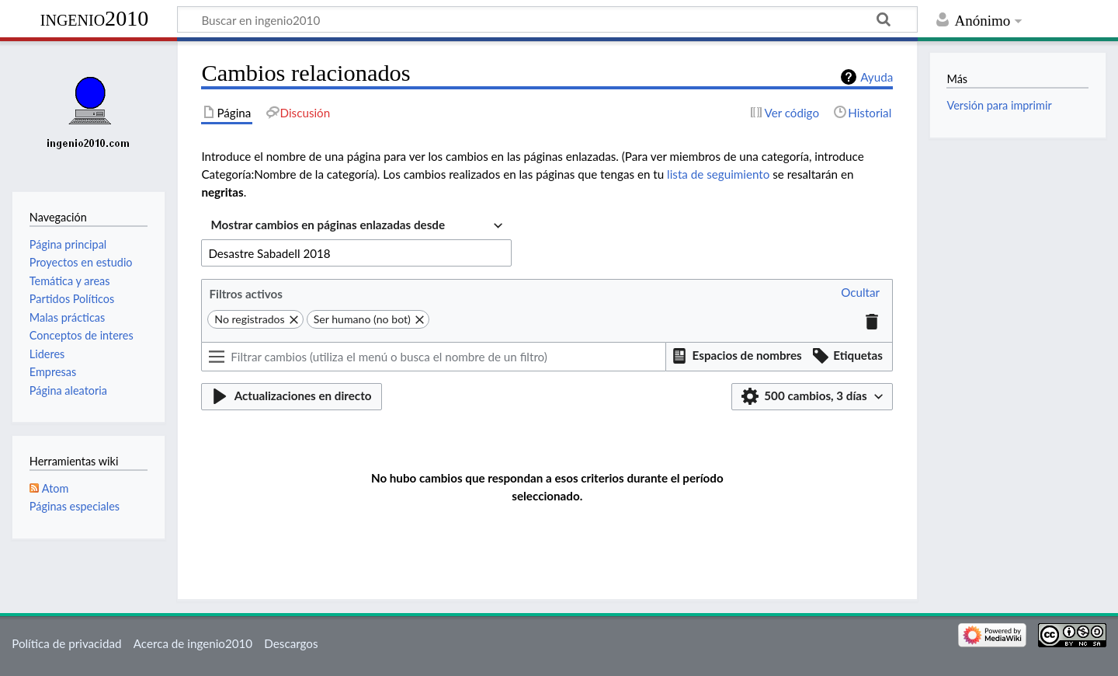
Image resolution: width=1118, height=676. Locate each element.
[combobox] (356, 226)
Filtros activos (245, 294)
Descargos (291, 643)
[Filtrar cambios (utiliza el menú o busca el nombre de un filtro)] (433, 356)
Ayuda (876, 77)
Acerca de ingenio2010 (193, 643)
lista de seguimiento (718, 174)
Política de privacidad (66, 643)
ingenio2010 (94, 18)
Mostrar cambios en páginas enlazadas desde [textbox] (327, 225)
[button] (860, 293)
